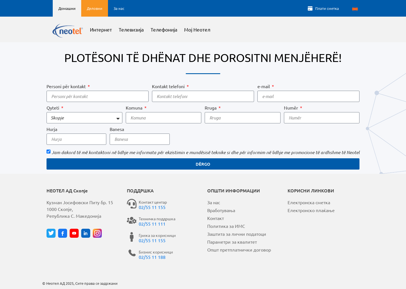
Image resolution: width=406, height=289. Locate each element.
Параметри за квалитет (232, 241)
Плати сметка (327, 8)
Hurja (52, 129)
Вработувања (221, 210)
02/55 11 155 (152, 207)
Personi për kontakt (67, 86)
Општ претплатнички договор (239, 249)
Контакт (215, 218)
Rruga (211, 107)
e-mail (264, 86)
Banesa (117, 129)
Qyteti (53, 107)
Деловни (94, 8)
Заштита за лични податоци (236, 234)
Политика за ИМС (226, 226)
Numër (291, 107)
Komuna (135, 107)
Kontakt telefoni (169, 86)
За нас (119, 8)
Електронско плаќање (311, 210)
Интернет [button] (116, 30)
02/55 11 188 (152, 257)
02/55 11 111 (152, 223)
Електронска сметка (309, 202)
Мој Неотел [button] (212, 30)
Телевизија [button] (146, 30)
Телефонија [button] (179, 30)
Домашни (67, 8)
